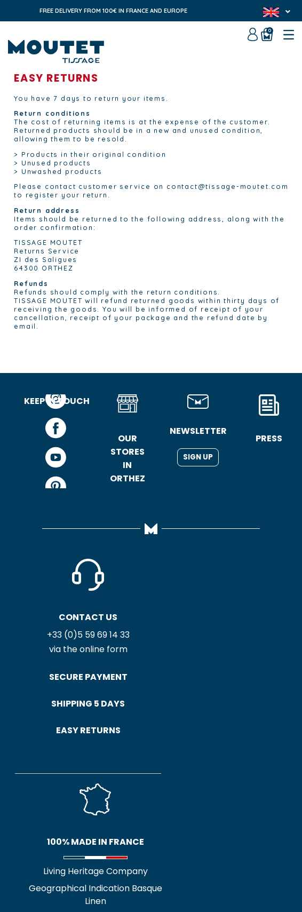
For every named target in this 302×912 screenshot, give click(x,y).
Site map (156, 864)
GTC (121, 864)
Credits (196, 864)
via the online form (57, 651)
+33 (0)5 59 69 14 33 (56, 636)
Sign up (197, 457)
